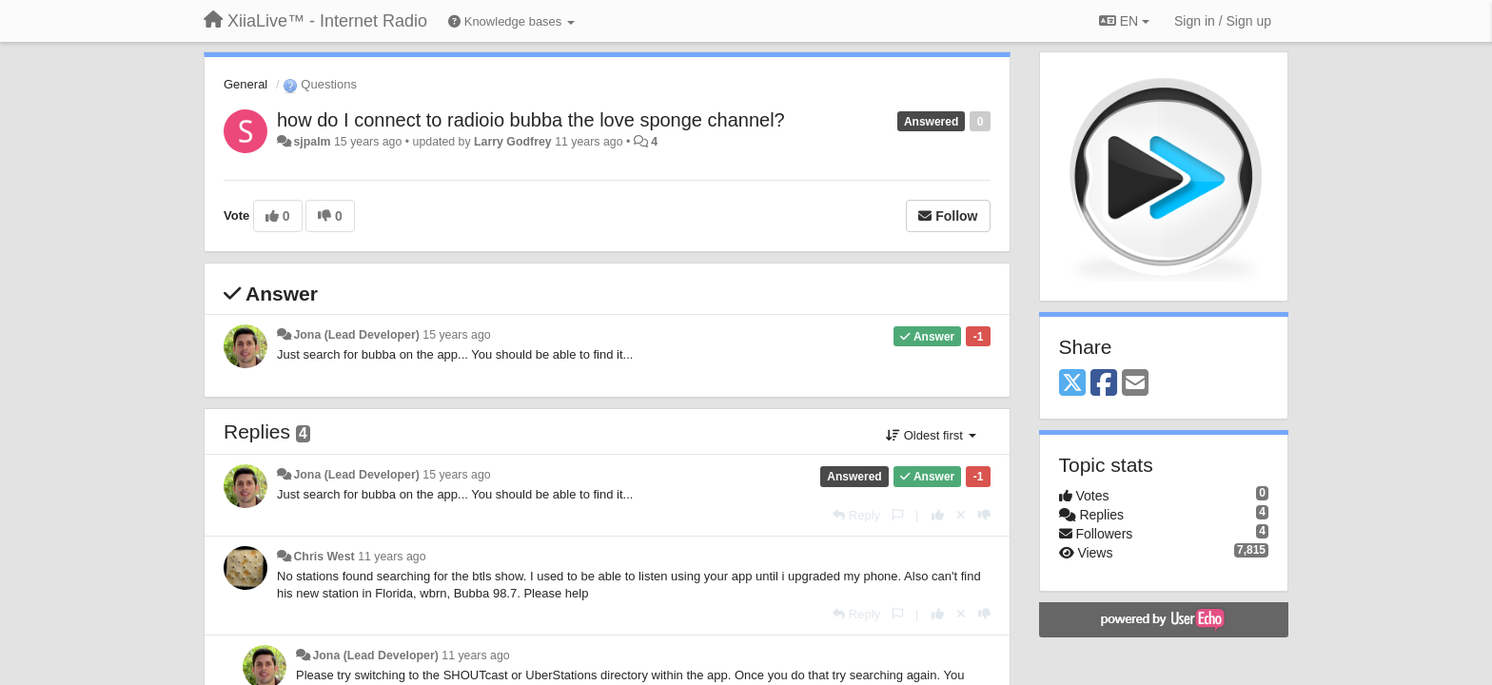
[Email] (1135, 384)
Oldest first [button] (930, 435)
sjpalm (311, 141)
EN (1124, 21)
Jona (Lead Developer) (356, 335)
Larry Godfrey (513, 141)
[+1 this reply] (938, 515)
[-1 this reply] (984, 515)
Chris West (323, 556)
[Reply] (856, 515)
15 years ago (456, 335)
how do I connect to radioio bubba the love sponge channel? (531, 119)
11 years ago (391, 556)
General (245, 84)
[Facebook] (1103, 384)
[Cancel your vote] (961, 515)
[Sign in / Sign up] (1223, 21)
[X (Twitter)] (1072, 384)
